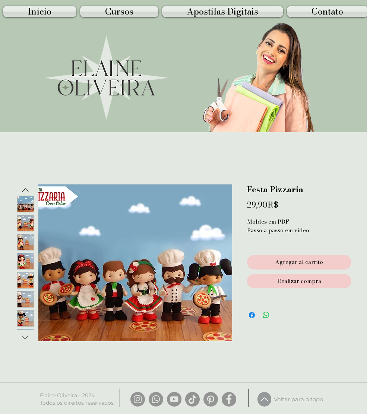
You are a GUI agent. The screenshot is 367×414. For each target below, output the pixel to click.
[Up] (264, 399)
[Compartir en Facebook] (251, 315)
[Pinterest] (210, 399)
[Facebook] (229, 399)
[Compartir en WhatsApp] (266, 315)
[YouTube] (174, 399)
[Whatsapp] (156, 399)
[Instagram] (137, 399)
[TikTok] (192, 399)
